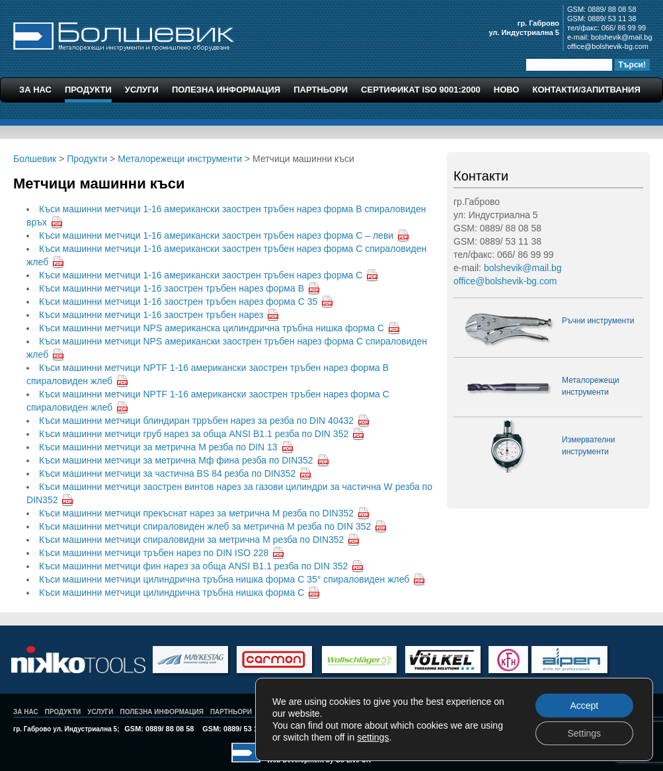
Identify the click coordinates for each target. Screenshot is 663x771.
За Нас (35, 90)
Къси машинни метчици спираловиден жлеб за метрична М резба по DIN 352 (205, 526)
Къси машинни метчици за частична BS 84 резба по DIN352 (167, 473)
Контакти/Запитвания (586, 90)
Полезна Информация (226, 90)
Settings (584, 733)
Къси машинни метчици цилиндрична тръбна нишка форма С (171, 592)
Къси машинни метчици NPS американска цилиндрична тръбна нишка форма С (211, 328)
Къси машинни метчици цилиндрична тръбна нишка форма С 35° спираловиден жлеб (224, 579)
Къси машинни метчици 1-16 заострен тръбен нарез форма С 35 (178, 301)
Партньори (320, 90)
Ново (507, 90)
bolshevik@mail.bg (621, 37)
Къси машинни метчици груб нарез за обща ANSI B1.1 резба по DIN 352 (193, 433)
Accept (584, 705)
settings (373, 737)
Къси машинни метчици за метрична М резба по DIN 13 (158, 447)
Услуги (142, 90)
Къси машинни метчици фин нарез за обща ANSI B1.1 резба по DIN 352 (193, 566)
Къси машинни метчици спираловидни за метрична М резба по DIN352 (191, 539)
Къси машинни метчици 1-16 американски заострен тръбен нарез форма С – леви (216, 235)
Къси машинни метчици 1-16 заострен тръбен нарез (151, 314)
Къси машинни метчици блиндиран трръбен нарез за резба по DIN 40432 (196, 420)
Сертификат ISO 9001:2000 (421, 90)
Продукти (88, 90)
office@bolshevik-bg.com (607, 46)
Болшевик (123, 34)
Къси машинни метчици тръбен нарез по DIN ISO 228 (153, 553)
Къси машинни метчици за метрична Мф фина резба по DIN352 (176, 460)
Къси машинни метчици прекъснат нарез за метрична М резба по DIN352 (196, 513)
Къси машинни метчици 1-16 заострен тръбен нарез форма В (171, 288)
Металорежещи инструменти (180, 158)
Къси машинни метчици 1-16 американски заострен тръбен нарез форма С (200, 275)
